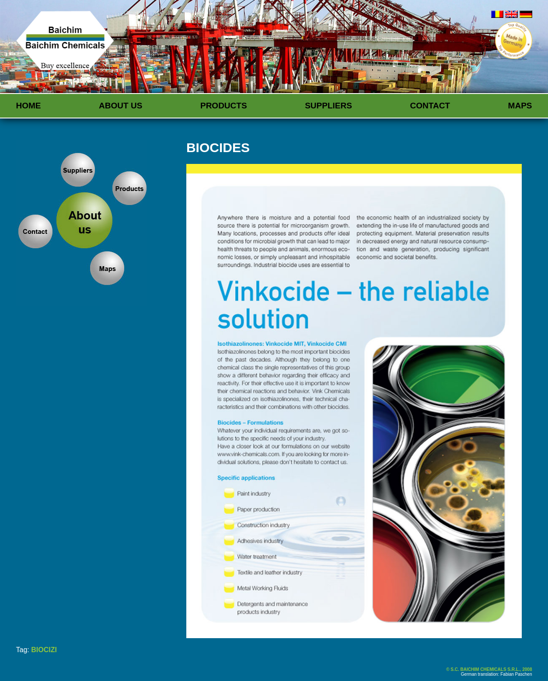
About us (120, 105)
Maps (520, 105)
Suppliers (328, 105)
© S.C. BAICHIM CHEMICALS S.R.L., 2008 (489, 669)
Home (28, 105)
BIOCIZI (44, 649)
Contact (430, 105)
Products (223, 105)
